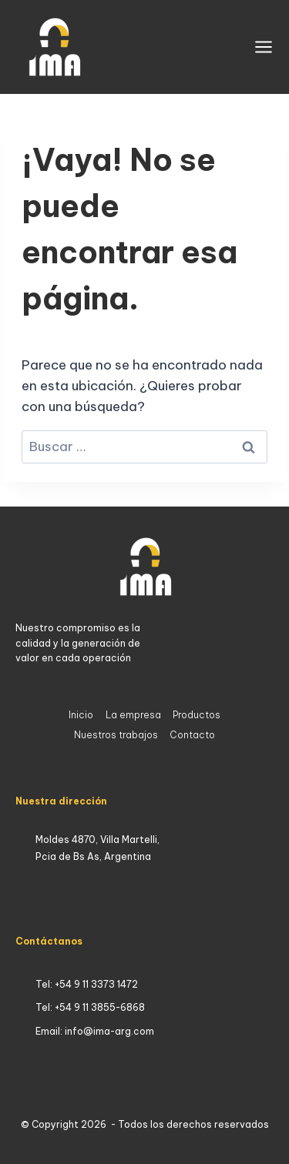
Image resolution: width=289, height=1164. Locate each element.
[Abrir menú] (264, 47)
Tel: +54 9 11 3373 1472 (86, 984)
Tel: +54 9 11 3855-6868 (90, 1007)
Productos (196, 715)
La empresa (133, 715)
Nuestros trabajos (116, 735)
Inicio (81, 715)
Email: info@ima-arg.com (94, 1031)
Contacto (192, 735)
